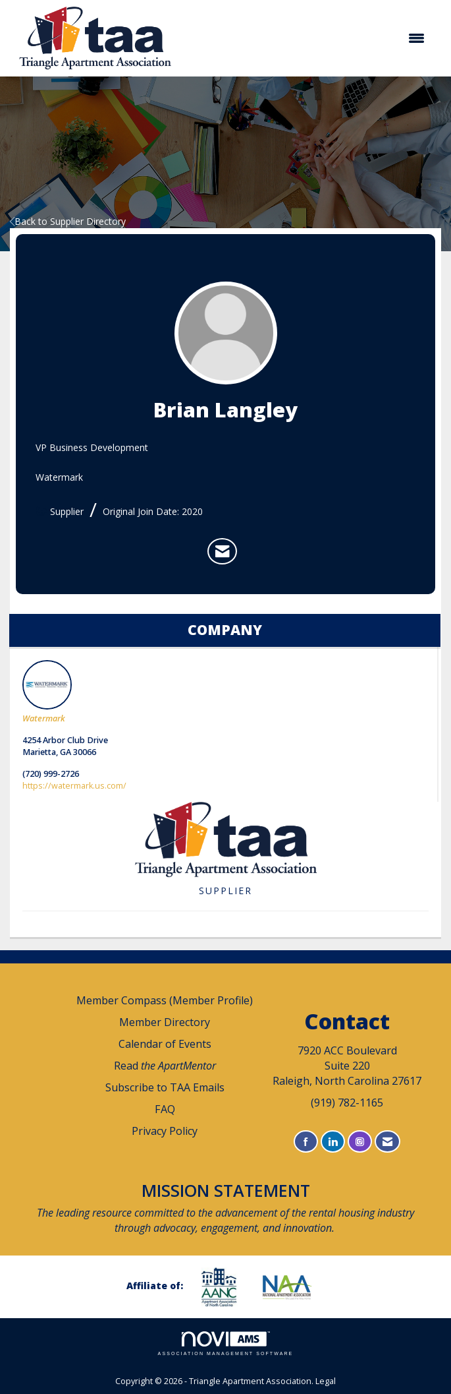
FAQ (165, 1109)
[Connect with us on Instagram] (360, 1141)
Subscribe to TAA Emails (165, 1087)
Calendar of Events (165, 1044)
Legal (325, 1381)
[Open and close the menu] (308, 38)
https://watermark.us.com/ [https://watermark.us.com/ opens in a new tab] (74, 785)
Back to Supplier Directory (68, 221)
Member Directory (164, 1022)
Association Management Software (226, 1343)
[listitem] (222, 551)
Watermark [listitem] (47, 692)
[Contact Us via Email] (387, 1141)
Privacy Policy (165, 1131)
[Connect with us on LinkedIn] (333, 1141)
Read (165, 1065)
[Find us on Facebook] (306, 1141)
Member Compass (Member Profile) (164, 1000)
